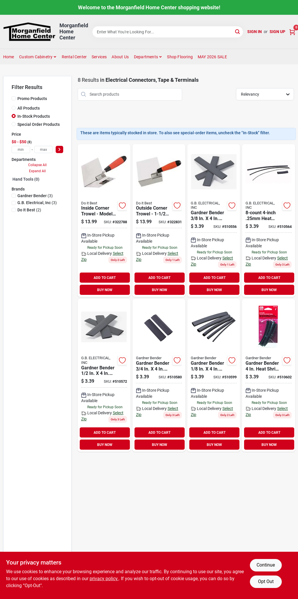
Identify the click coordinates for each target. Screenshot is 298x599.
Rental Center (74, 57)
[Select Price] (59, 149)
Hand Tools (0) (25, 179)
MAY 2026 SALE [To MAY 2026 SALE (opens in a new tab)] (212, 57)
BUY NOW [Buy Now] (104, 290)
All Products (28, 108)
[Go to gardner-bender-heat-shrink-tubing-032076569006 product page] (268, 375)
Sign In (254, 31)
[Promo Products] (14, 98)
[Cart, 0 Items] (292, 32)
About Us (120, 57)
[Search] (238, 31)
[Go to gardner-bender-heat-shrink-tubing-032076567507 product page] (158, 375)
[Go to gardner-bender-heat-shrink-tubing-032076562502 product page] (268, 220)
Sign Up (277, 31)
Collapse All (37, 165)
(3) (35, 195)
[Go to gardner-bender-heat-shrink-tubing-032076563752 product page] (213, 220)
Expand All (37, 171)
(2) (29, 210)
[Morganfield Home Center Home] (29, 32)
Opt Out (266, 581)
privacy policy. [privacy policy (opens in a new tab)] (104, 578)
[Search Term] (168, 32)
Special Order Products (38, 124)
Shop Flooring (180, 57)
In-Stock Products (33, 116)
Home (8, 57)
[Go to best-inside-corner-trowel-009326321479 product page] (104, 220)
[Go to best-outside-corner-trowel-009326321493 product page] (158, 220)
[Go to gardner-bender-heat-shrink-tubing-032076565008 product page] (104, 375)
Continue (266, 565)
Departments (146, 57)
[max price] (43, 149)
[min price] (21, 149)
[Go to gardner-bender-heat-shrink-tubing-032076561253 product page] (213, 375)
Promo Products (32, 98)
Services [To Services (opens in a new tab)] (99, 57)
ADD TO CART (105, 278)
